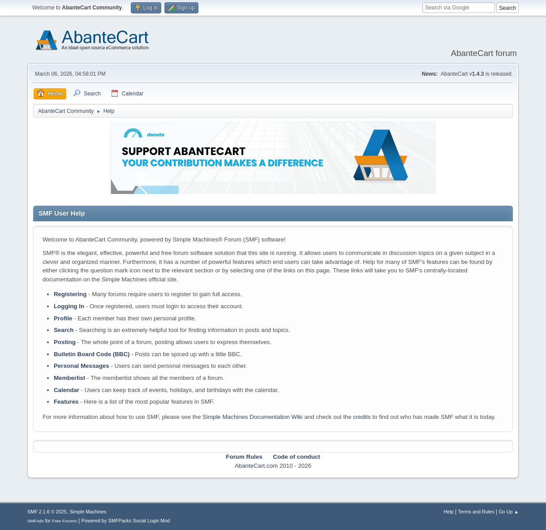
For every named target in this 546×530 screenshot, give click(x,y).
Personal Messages (81, 365)
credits (361, 417)
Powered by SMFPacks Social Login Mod (126, 520)
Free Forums (64, 520)
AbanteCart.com (256, 465)
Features (66, 401)
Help (449, 511)
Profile (63, 318)
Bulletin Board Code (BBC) (92, 354)
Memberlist (69, 378)
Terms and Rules (476, 511)
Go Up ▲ (509, 511)
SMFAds (35, 520)
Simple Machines (87, 511)
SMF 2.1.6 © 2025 (47, 511)
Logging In (69, 306)
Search (63, 330)
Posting (65, 342)
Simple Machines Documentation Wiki (252, 417)
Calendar (66, 390)
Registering (70, 294)
